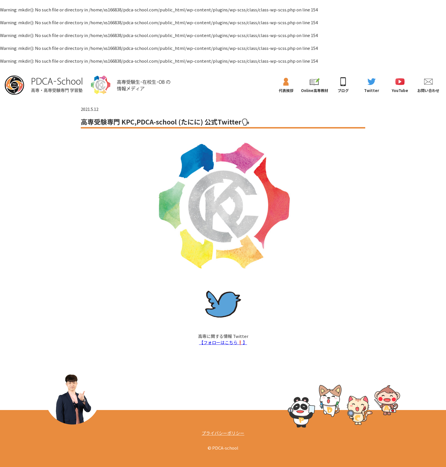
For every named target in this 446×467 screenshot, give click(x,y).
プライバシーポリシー (223, 433)
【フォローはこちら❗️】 (223, 342)
